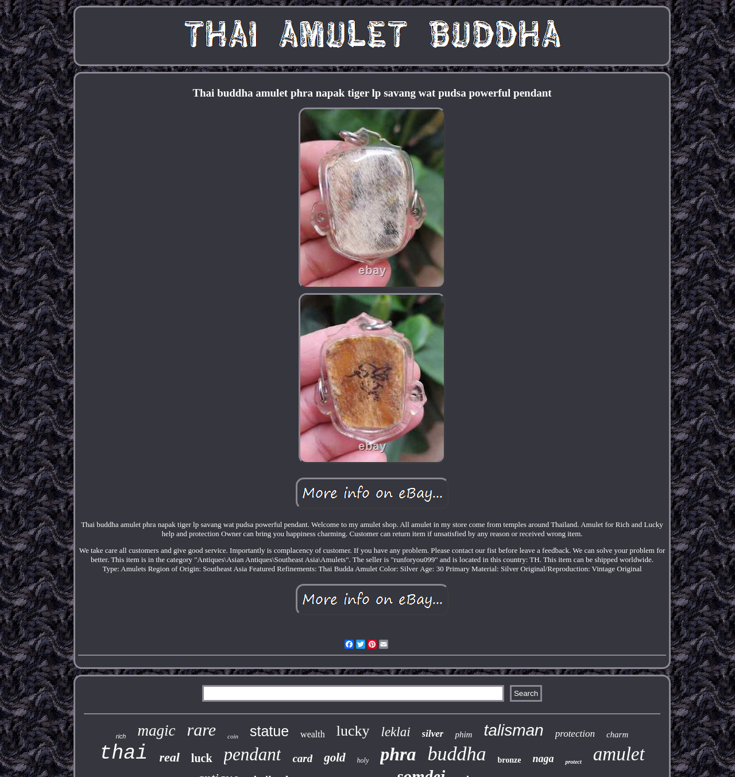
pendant (252, 754)
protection (575, 733)
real (169, 757)
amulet (619, 754)
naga (543, 758)
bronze (509, 760)
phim (463, 734)
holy (363, 760)
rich (121, 736)
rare (201, 729)
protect (573, 762)
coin (232, 736)
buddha (456, 753)
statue (269, 731)
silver (433, 733)
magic (156, 730)
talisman (513, 730)
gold (334, 757)
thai (123, 753)
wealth (312, 734)
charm (617, 734)
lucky (353, 730)
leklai (396, 732)
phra (398, 754)
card (302, 758)
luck (201, 758)
